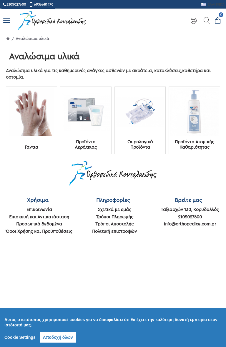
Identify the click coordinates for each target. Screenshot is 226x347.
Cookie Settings (20, 337)
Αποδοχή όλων (58, 337)
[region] (113, 327)
